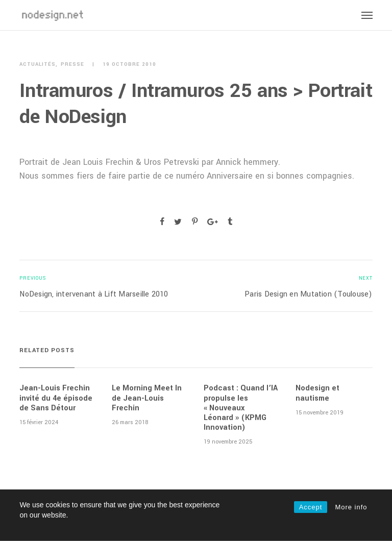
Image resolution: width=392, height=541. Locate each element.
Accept (311, 507)
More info (351, 507)
